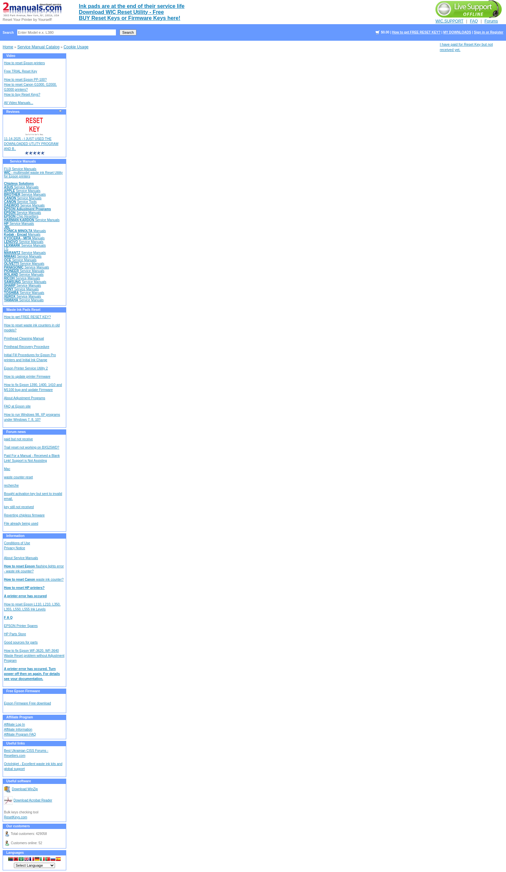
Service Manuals (23, 161)
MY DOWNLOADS (457, 32)
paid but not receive (18, 439)
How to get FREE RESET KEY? (416, 32)
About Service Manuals (21, 558)
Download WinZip (25, 789)
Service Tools (20, 202)
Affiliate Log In (14, 724)
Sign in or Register (488, 32)
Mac (7, 469)
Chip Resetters (21, 216)
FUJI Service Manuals (20, 169)
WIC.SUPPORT (449, 21)
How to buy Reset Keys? (22, 94)
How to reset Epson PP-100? (25, 79)
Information (15, 536)
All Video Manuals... (18, 103)
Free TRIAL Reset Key (20, 71)
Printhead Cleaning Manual (24, 338)
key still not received (19, 507)
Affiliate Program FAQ (20, 734)
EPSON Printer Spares (21, 626)
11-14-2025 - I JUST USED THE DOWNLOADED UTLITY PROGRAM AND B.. (31, 144)
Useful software (18, 781)
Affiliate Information (18, 729)
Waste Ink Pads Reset (23, 310)
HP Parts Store (15, 634)
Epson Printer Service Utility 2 (26, 368)
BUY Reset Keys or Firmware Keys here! (129, 18)
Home (8, 47)
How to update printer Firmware (27, 376)
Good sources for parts (21, 642)
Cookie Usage (76, 47)
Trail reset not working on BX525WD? (31, 447)
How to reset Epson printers (24, 63)
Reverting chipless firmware (24, 515)
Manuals (25, 231)
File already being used (21, 523)
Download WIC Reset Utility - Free (121, 12)
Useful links (15, 743)
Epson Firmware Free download (27, 703)
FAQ (474, 21)
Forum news (16, 432)
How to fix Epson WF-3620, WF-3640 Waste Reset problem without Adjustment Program (34, 655)
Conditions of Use (17, 543)
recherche (11, 485)
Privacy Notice (14, 548)
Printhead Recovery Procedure (26, 347)
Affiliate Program (19, 717)
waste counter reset (18, 477)
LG (6, 249)
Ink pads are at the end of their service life (131, 6)
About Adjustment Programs (24, 398)
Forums (491, 21)
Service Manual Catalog (38, 47)
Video (10, 56)
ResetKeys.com (15, 817)
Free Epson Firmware (23, 691)
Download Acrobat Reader (33, 800)
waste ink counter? (34, 579)
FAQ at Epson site (17, 406)
